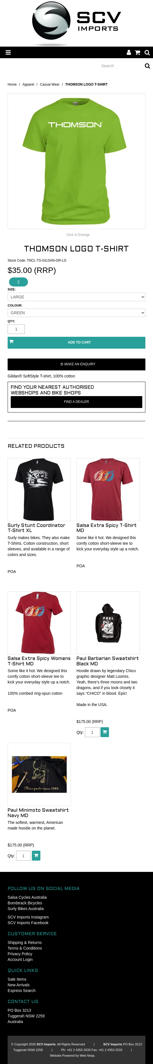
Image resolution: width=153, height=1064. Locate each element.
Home (12, 84)
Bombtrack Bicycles (25, 903)
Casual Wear (50, 84)
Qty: (11, 321)
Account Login (20, 959)
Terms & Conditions (25, 948)
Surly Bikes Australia (26, 908)
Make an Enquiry (79, 364)
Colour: (15, 305)
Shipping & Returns (25, 942)
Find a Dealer (76, 402)
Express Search (22, 990)
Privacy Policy (20, 954)
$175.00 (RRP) (89, 721)
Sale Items (17, 979)
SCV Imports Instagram (28, 917)
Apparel (28, 84)
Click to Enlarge (77, 235)
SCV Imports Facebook (28, 922)
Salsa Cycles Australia (27, 897)
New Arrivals (19, 985)
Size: (12, 289)
